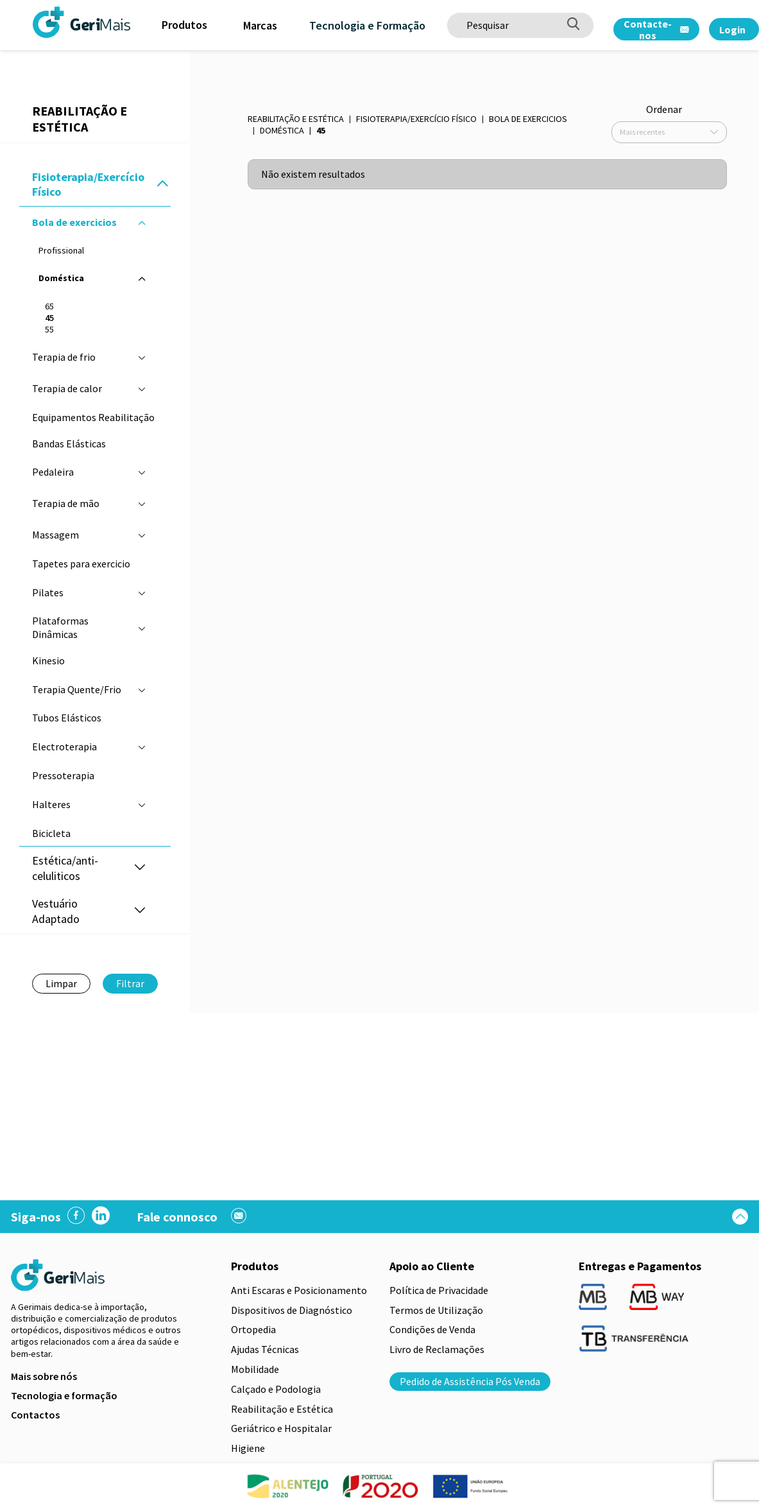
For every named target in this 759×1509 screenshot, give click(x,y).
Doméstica (282, 130)
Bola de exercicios (528, 119)
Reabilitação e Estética (296, 119)
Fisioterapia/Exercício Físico (416, 119)
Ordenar (664, 109)
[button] (162, 184)
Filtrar (130, 983)
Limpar (61, 983)
